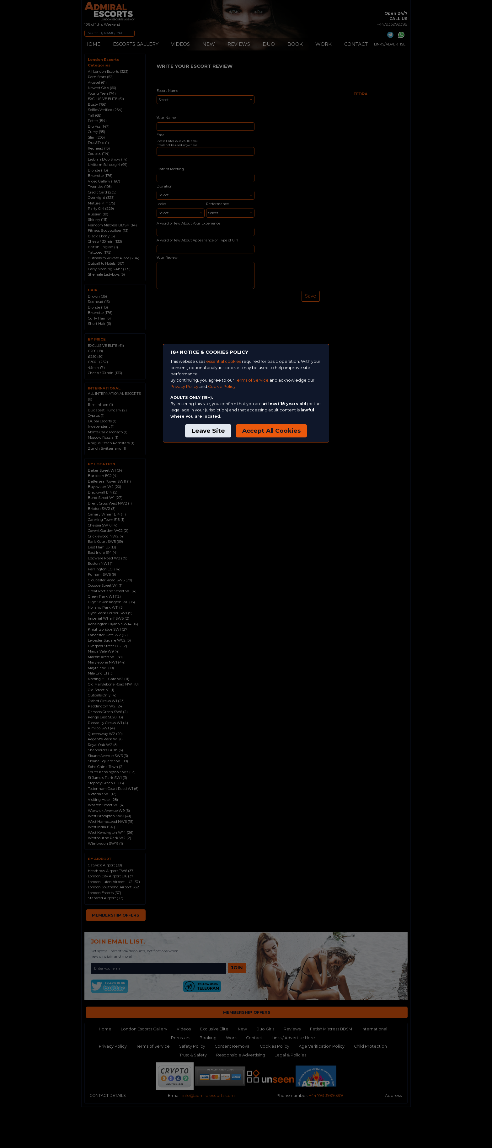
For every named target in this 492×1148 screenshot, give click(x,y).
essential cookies (223, 361)
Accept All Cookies (271, 430)
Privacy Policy (184, 386)
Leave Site (208, 430)
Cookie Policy (222, 386)
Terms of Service (252, 380)
